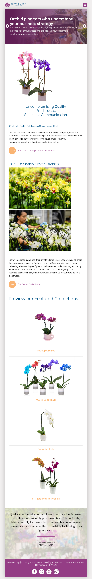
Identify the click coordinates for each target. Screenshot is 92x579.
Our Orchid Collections (24, 284)
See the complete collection (24, 34)
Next (85, 26)
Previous (7, 26)
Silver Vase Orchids (15, 4)
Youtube (49, 571)
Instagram (56, 571)
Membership (13, 562)
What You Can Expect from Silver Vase (32, 150)
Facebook (34, 571)
